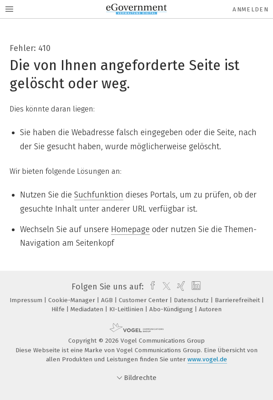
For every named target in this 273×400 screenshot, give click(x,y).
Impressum (27, 300)
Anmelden (250, 9)
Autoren (210, 309)
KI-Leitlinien (127, 309)
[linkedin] (195, 287)
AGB (108, 300)
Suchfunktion (98, 195)
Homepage (130, 229)
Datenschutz (192, 300)
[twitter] (164, 287)
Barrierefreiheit (238, 300)
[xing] (180, 287)
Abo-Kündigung (172, 309)
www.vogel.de (207, 359)
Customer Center (144, 300)
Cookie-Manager (72, 300)
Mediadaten (88, 309)
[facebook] (150, 287)
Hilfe (58, 309)
